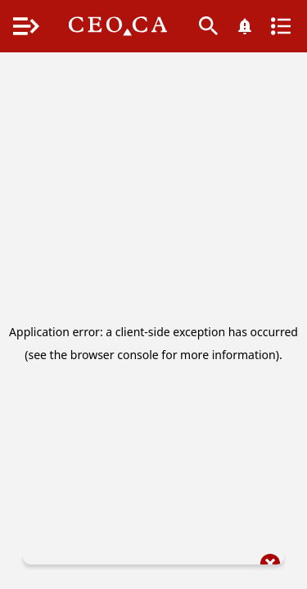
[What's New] (244, 26)
